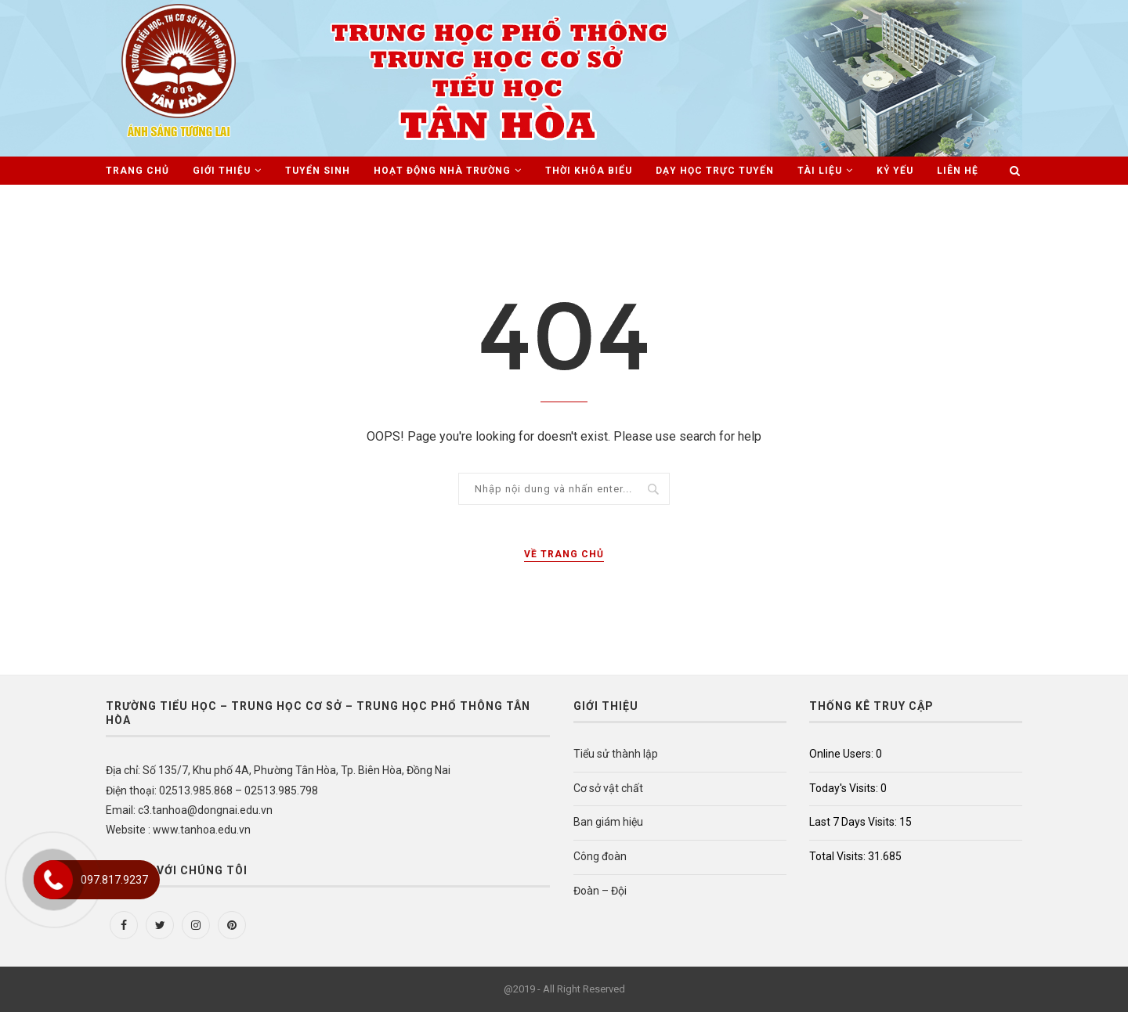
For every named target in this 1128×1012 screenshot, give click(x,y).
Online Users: (842, 753)
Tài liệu (819, 170)
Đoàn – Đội (600, 890)
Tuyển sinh (317, 170)
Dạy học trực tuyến (715, 170)
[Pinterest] (232, 925)
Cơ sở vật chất (608, 788)
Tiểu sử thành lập (615, 753)
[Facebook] (124, 925)
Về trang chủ (564, 554)
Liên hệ (957, 170)
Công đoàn (600, 856)
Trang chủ (137, 170)
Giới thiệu (222, 170)
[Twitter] (160, 925)
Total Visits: (838, 856)
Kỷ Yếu (895, 170)
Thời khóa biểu (588, 170)
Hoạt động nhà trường (442, 170)
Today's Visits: (844, 788)
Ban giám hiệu (608, 822)
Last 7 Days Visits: (854, 822)
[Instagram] (196, 925)
